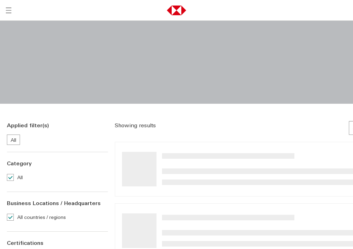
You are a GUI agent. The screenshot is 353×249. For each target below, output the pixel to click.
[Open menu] (9, 10)
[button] (176, 10)
